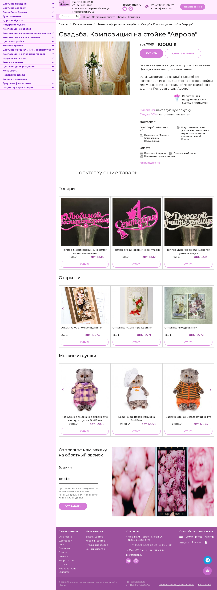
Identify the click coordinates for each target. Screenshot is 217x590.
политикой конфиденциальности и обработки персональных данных (78, 494)
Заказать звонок (193, 7)
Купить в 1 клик (183, 53)
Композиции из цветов (17, 28)
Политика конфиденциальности (176, 584)
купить (85, 264)
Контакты (134, 17)
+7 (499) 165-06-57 (162, 5)
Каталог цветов (82, 24)
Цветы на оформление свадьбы (116, 24)
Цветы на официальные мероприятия (28, 49)
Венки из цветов (28, 62)
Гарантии (64, 548)
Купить (151, 53)
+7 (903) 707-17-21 (162, 8)
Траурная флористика (28, 83)
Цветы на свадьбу (28, 7)
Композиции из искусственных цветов (28, 33)
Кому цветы (28, 70)
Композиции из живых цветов (28, 37)
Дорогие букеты (13, 20)
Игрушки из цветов (28, 58)
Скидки (63, 552)
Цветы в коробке (28, 41)
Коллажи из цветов (15, 79)
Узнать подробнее (150, 162)
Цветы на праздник (28, 3)
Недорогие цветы (14, 74)
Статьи (63, 564)
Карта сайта (204, 584)
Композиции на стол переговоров (28, 53)
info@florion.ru (131, 4)
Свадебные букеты (28, 12)
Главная (63, 24)
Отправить (73, 506)
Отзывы (121, 17)
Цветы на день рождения (28, 66)
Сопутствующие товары (28, 87)
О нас (86, 17)
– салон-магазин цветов (90, 582)
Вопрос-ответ (67, 560)
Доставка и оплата (103, 17)
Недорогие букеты (14, 24)
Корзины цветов (28, 45)
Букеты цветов (28, 16)
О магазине (66, 536)
